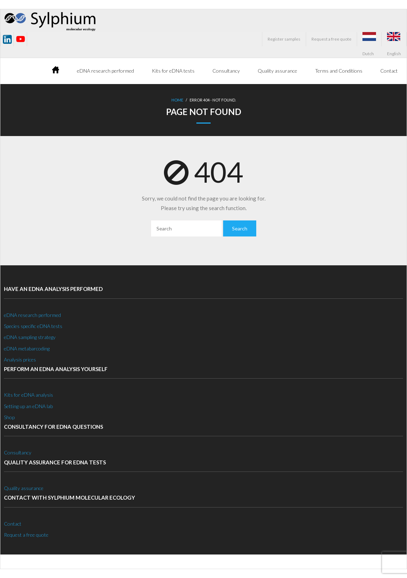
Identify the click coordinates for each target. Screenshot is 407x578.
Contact (12, 524)
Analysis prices (20, 359)
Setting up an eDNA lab (28, 406)
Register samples (284, 39)
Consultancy (17, 452)
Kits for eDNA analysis (28, 395)
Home (177, 100)
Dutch (369, 39)
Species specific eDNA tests (33, 326)
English (394, 39)
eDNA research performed (32, 315)
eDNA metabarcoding (27, 348)
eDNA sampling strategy (30, 337)
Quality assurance (23, 488)
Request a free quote (331, 39)
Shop (9, 417)
